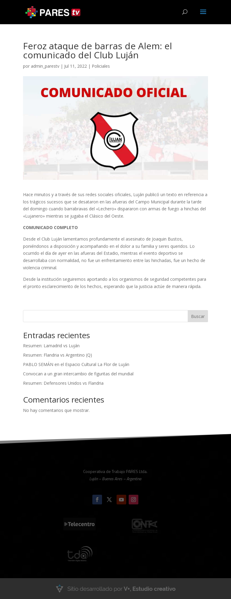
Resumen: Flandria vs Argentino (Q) (57, 355)
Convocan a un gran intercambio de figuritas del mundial (78, 374)
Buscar (198, 316)
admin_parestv (45, 66)
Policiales (101, 66)
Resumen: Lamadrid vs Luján (51, 345)
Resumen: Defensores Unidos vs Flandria (63, 383)
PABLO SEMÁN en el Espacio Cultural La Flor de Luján (76, 364)
